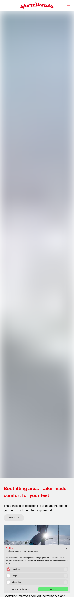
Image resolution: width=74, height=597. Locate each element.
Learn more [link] (14, 518)
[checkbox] (8, 569)
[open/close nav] (67, 5)
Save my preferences (21, 589)
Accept (53, 589)
